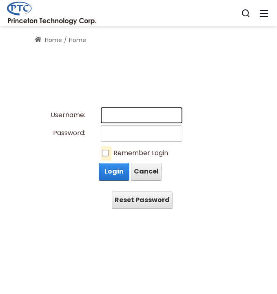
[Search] (245, 13)
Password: (69, 133)
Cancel (146, 171)
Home (48, 40)
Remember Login (140, 153)
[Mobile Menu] (264, 13)
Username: (68, 115)
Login (114, 171)
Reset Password (142, 200)
